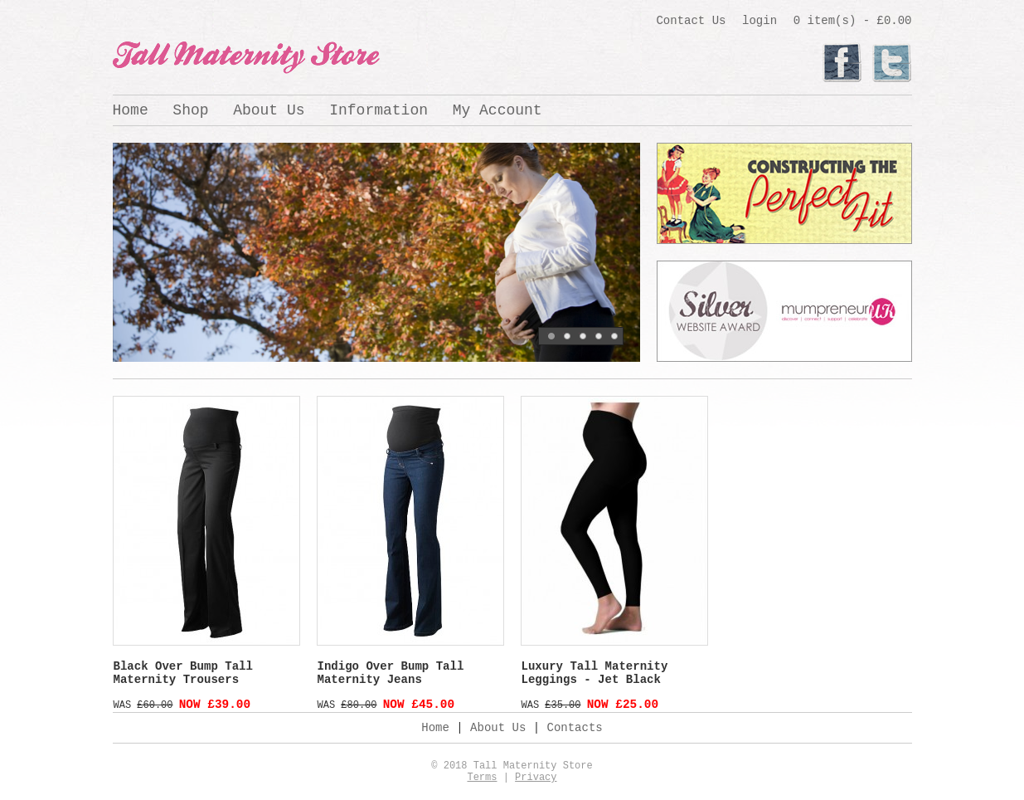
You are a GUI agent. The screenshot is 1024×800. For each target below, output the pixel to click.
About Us (268, 110)
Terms (482, 777)
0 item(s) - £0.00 (852, 20)
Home (130, 110)
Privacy (535, 777)
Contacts (575, 727)
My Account (497, 110)
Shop (190, 110)
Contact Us (691, 20)
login (759, 20)
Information (378, 110)
